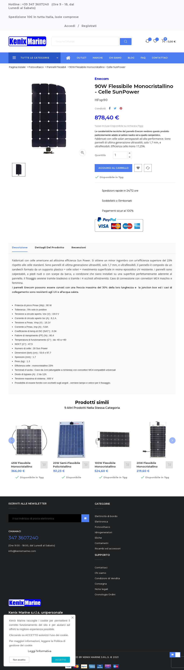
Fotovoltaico (102, 525)
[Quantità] (120, 155)
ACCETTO (60, 659)
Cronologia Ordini (105, 592)
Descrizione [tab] (19, 247)
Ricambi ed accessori (108, 546)
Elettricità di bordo (106, 514)
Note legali (101, 586)
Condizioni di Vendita (107, 576)
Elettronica (101, 519)
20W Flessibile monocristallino (147, 462)
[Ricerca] (92, 41)
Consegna (101, 581)
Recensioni (79, 247)
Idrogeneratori (103, 530)
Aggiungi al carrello (113, 168)
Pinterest (121, 108)
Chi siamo (100, 570)
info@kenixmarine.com (22, 549)
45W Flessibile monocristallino (21, 462)
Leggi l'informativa (39, 651)
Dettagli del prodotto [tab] (49, 247)
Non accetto (19, 659)
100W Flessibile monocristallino (105, 462)
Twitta (115, 108)
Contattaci (101, 565)
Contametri (101, 541)
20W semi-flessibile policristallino (66, 462)
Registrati (89, 26)
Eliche (98, 535)
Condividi (110, 108)
